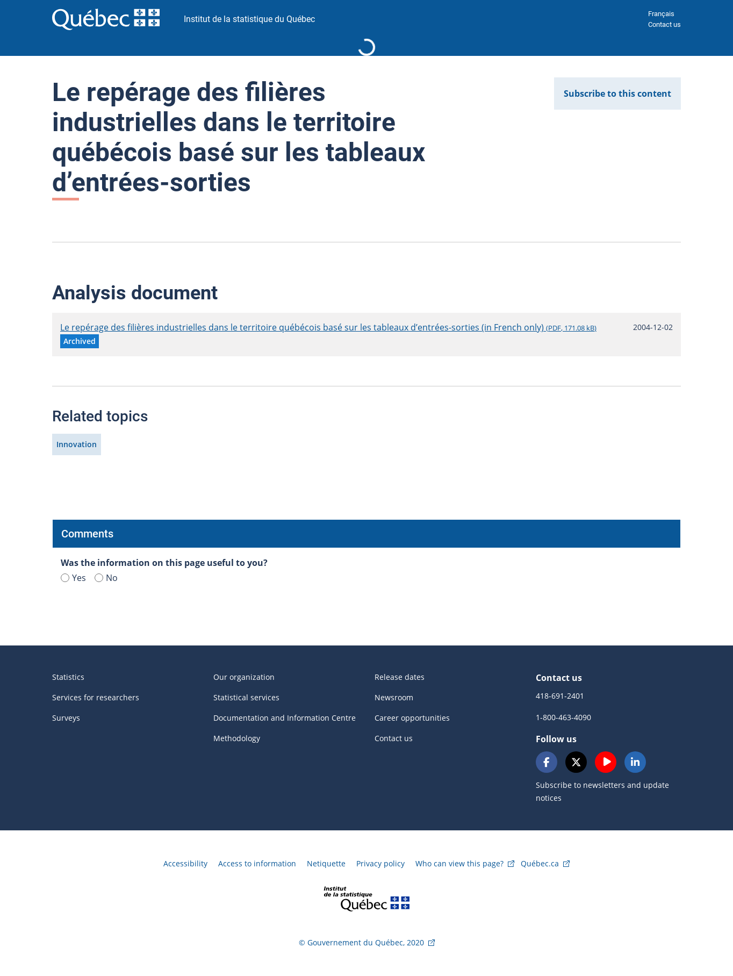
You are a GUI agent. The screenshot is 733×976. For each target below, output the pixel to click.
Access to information (257, 863)
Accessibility (185, 863)
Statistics (68, 677)
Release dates (400, 677)
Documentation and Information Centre (284, 718)
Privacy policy (380, 863)
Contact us (664, 24)
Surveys (66, 718)
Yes (73, 578)
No (106, 578)
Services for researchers (95, 697)
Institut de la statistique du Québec (249, 19)
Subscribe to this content (617, 93)
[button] (79, 341)
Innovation (76, 444)
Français (661, 14)
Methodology (236, 738)
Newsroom (394, 697)
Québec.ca (540, 863)
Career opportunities (412, 718)
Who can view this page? (459, 863)
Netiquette (326, 863)
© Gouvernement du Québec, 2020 (361, 942)
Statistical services (246, 697)
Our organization (244, 677)
